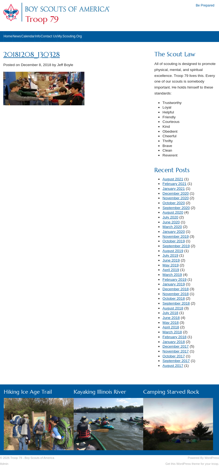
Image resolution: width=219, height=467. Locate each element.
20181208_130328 (31, 54)
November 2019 (175, 236)
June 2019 (171, 260)
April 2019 (170, 270)
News (17, 36)
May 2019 (170, 265)
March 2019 (172, 275)
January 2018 (173, 342)
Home (8, 36)
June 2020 (171, 222)
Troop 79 (42, 19)
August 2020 (172, 212)
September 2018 (176, 303)
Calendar (28, 36)
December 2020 (175, 193)
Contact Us (49, 36)
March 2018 (172, 332)
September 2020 (176, 208)
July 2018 (170, 313)
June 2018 (171, 318)
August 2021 (172, 179)
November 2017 (175, 351)
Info (37, 36)
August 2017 (172, 366)
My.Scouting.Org (69, 36)
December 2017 (175, 346)
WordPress (211, 457)
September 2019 (176, 246)
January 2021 (173, 189)
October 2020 (173, 203)
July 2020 (170, 217)
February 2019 (174, 279)
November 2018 (175, 294)
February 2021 (174, 184)
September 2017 (176, 361)
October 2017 (173, 356)
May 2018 (170, 323)
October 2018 (173, 298)
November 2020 (175, 198)
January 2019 (173, 284)
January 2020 (173, 232)
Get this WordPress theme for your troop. (192, 463)
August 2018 (172, 308)
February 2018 (174, 337)
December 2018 (175, 289)
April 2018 (170, 327)
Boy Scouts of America (39, 457)
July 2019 (170, 255)
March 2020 (172, 227)
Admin (4, 463)
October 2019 (173, 241)
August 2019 (172, 251)
